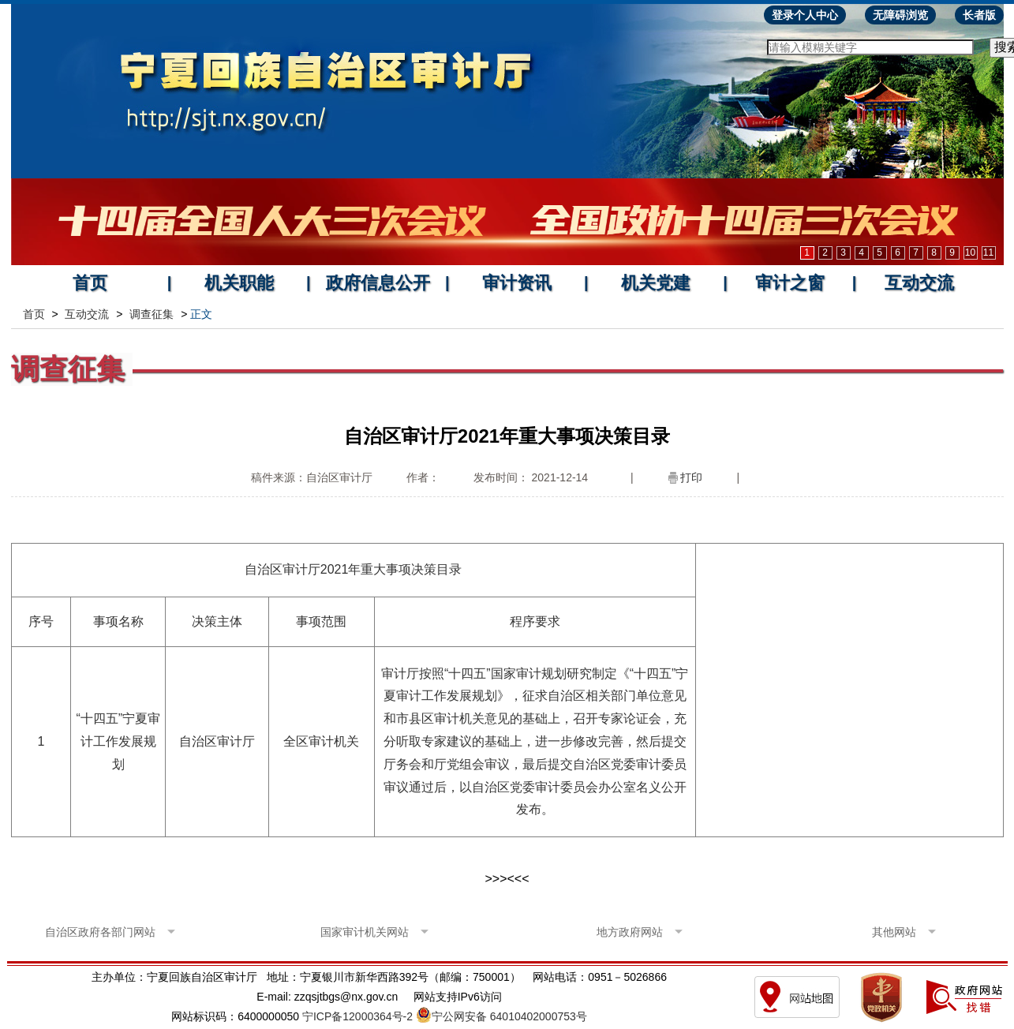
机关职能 (239, 283)
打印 (691, 477)
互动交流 (919, 283)
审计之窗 (790, 283)
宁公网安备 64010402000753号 (509, 1016)
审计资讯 (517, 283)
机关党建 (655, 283)
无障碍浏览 (900, 15)
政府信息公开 (378, 283)
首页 (90, 283)
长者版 (979, 15)
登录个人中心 (805, 15)
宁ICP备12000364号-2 (357, 1016)
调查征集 (151, 314)
